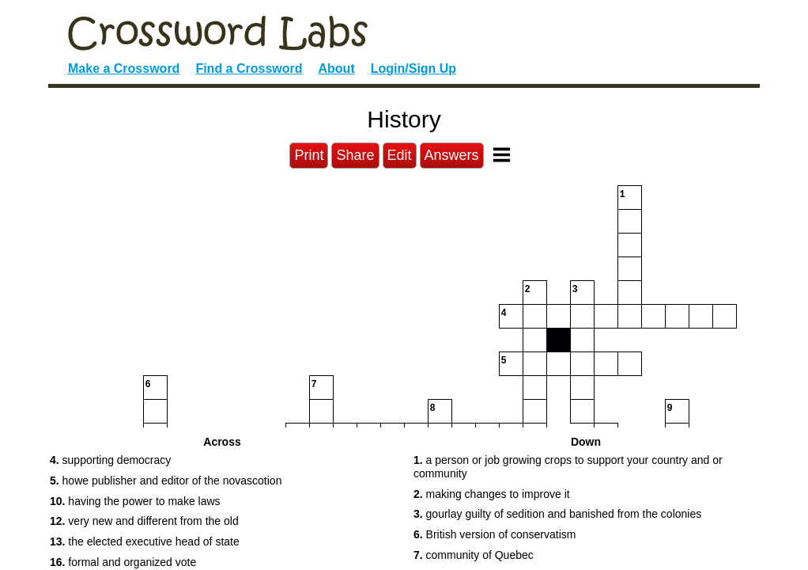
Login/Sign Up (413, 68)
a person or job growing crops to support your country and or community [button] (568, 467)
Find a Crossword (248, 68)
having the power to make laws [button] (135, 501)
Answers (452, 155)
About (337, 68)
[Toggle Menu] (501, 155)
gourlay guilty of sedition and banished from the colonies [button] (557, 513)
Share (355, 155)
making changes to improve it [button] (491, 494)
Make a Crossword (123, 68)
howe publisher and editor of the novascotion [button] (165, 480)
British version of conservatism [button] (494, 534)
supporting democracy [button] (110, 460)
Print (308, 155)
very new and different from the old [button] (144, 521)
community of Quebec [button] (473, 555)
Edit (399, 155)
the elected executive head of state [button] (145, 541)
